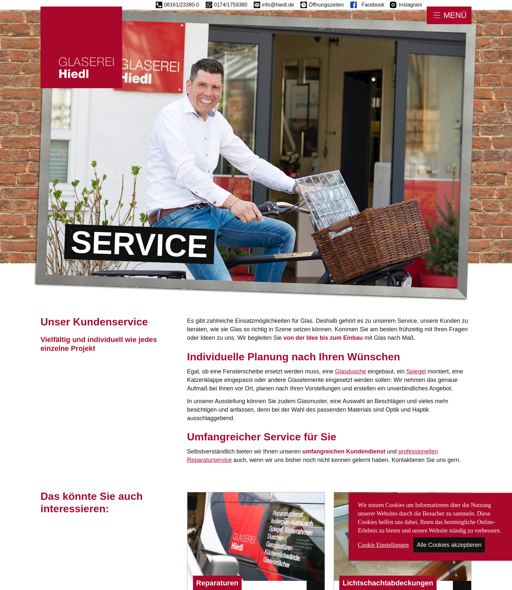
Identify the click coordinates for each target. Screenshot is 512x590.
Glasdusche (350, 371)
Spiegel (416, 371)
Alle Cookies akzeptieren (449, 545)
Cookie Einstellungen (383, 545)
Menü (455, 15)
